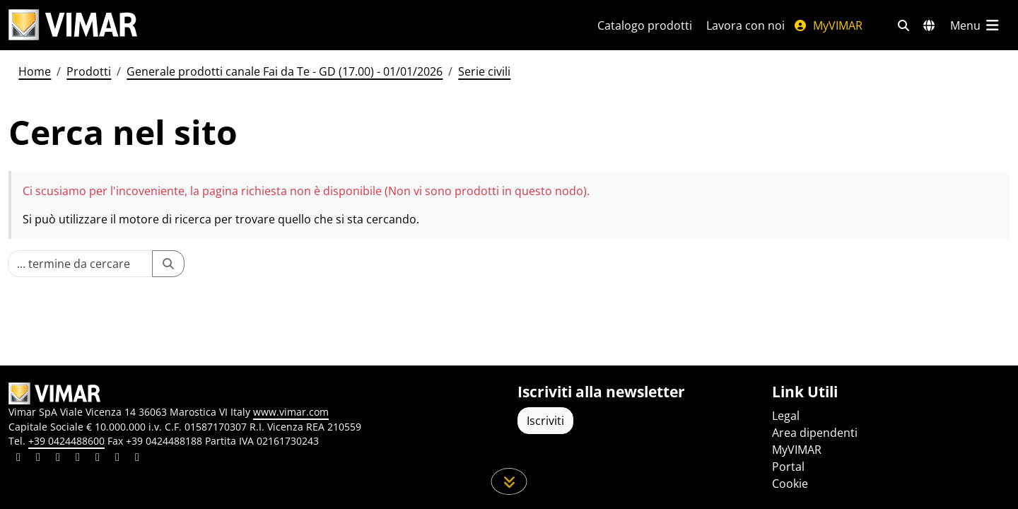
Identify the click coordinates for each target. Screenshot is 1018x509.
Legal (786, 415)
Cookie (790, 483)
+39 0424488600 (66, 440)
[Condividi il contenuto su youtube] (97, 459)
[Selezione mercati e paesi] (929, 25)
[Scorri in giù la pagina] (509, 481)
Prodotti (88, 71)
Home (34, 71)
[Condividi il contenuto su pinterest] (58, 459)
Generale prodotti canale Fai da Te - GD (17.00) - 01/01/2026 (285, 71)
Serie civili (484, 71)
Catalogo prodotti (644, 25)
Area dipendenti (815, 432)
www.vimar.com (291, 412)
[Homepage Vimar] (72, 25)
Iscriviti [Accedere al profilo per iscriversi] (545, 420)
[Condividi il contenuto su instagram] (78, 459)
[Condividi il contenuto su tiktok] (137, 459)
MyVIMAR (827, 25)
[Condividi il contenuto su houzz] (117, 459)
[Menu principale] (976, 25)
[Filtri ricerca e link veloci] (903, 25)
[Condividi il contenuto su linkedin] (18, 459)
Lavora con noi (745, 25)
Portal (788, 466)
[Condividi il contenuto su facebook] (38, 459)
